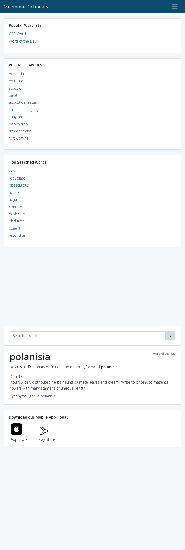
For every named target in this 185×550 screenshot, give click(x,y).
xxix (12, 171)
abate (14, 192)
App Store (19, 436)
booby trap (18, 123)
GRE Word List (21, 33)
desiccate (17, 213)
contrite (15, 206)
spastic (15, 88)
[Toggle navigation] (175, 6)
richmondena (20, 131)
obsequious (19, 185)
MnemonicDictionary (26, 6)
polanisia (16, 73)
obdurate (17, 220)
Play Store (46, 436)
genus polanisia (42, 395)
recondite (17, 235)
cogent (14, 228)
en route (16, 80)
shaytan (15, 116)
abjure (14, 199)
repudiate (17, 178)
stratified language (24, 109)
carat (13, 95)
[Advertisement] (92, 289)
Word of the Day (22, 41)
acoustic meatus (23, 102)
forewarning (18, 138)
